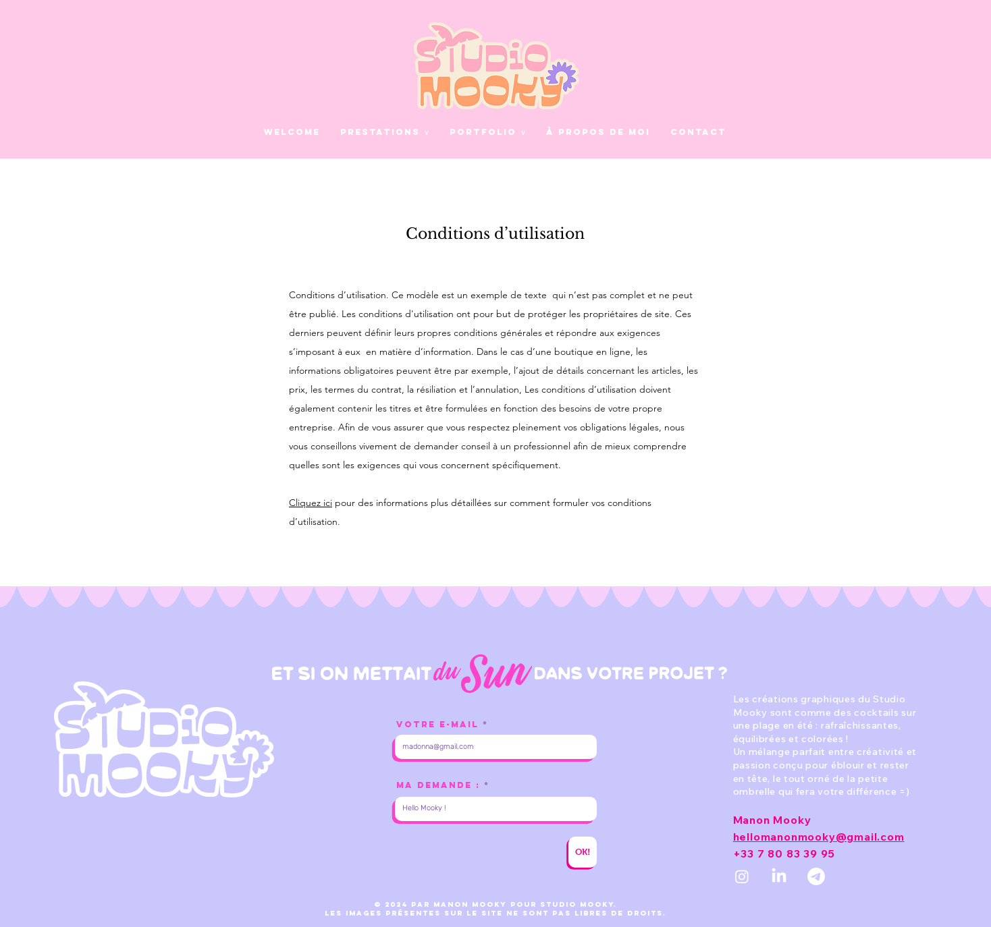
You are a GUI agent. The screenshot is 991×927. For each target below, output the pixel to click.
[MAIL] (816, 876)
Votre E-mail (437, 724)
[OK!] (582, 852)
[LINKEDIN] (779, 876)
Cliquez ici (310, 503)
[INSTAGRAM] (742, 876)
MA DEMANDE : (438, 785)
